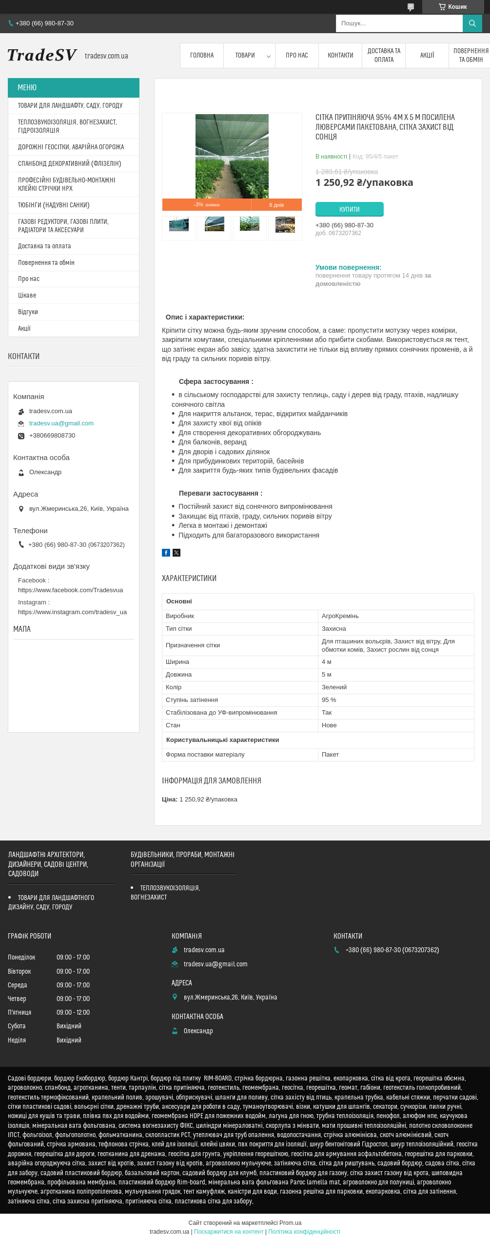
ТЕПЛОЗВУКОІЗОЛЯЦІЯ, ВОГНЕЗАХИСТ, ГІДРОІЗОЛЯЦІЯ (67, 127)
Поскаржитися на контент (228, 1231)
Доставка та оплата (384, 55)
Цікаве (27, 296)
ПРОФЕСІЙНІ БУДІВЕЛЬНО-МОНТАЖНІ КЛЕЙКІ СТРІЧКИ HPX (67, 185)
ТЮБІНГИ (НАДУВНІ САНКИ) (54, 205)
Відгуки (28, 312)
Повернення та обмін (46, 263)
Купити (349, 210)
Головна (202, 56)
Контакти (340, 56)
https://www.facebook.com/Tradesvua (70, 590)
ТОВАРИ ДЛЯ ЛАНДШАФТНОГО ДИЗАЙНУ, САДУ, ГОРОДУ (51, 902)
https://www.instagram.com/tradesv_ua (72, 612)
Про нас (297, 56)
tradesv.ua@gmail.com (61, 423)
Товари (245, 56)
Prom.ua (290, 1223)
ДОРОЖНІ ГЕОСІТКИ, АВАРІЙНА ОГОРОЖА (71, 147)
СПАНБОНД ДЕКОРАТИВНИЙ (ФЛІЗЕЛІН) (69, 164)
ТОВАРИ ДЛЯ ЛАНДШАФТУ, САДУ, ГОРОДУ (70, 106)
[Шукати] (472, 23)
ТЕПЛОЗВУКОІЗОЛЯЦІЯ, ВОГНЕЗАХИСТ (165, 892)
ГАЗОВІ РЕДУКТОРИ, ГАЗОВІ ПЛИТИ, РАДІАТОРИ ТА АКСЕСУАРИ (63, 226)
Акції (427, 56)
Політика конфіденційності (304, 1231)
